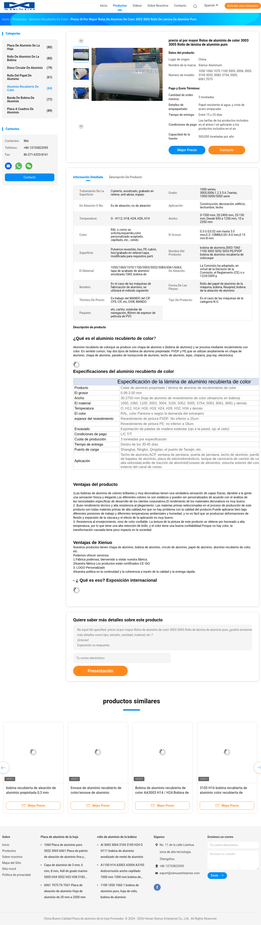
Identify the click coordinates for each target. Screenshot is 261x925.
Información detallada (88, 177)
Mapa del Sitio (11, 863)
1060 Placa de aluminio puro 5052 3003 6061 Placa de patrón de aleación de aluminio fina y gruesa (66, 851)
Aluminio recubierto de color (29, 88)
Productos (9, 851)
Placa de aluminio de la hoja (29, 47)
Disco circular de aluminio (29, 68)
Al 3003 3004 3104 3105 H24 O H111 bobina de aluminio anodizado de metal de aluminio (122, 851)
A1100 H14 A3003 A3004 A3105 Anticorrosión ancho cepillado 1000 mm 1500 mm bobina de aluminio (122, 871)
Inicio (5, 845)
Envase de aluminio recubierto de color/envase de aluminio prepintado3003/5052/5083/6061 (96, 792)
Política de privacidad (16, 875)
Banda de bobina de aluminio (29, 99)
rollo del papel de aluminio (29, 77)
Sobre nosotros (12, 857)
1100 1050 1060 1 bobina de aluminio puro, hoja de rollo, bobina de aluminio (120, 891)
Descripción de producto (125, 177)
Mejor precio (187, 150)
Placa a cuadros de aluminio (29, 110)
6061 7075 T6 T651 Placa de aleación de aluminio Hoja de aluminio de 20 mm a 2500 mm (65, 891)
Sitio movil (9, 869)
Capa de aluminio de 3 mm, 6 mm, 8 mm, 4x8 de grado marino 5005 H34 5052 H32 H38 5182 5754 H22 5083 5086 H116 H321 (66, 871)
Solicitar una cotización (242, 6)
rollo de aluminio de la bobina (29, 58)
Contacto (30, 177)
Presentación (100, 670)
